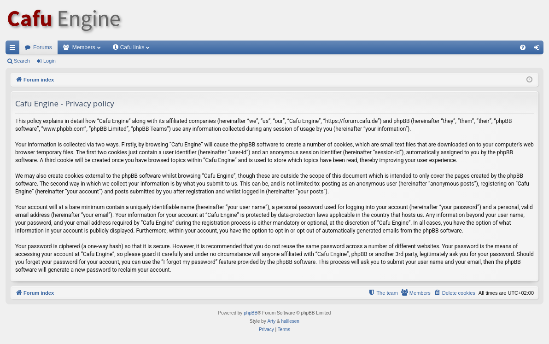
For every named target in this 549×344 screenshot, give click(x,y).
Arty (271, 321)
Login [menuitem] (538, 49)
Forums (42, 47)
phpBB (250, 312)
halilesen (290, 321)
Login (49, 61)
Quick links (14, 49)
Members (83, 47)
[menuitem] (523, 47)
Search (22, 61)
